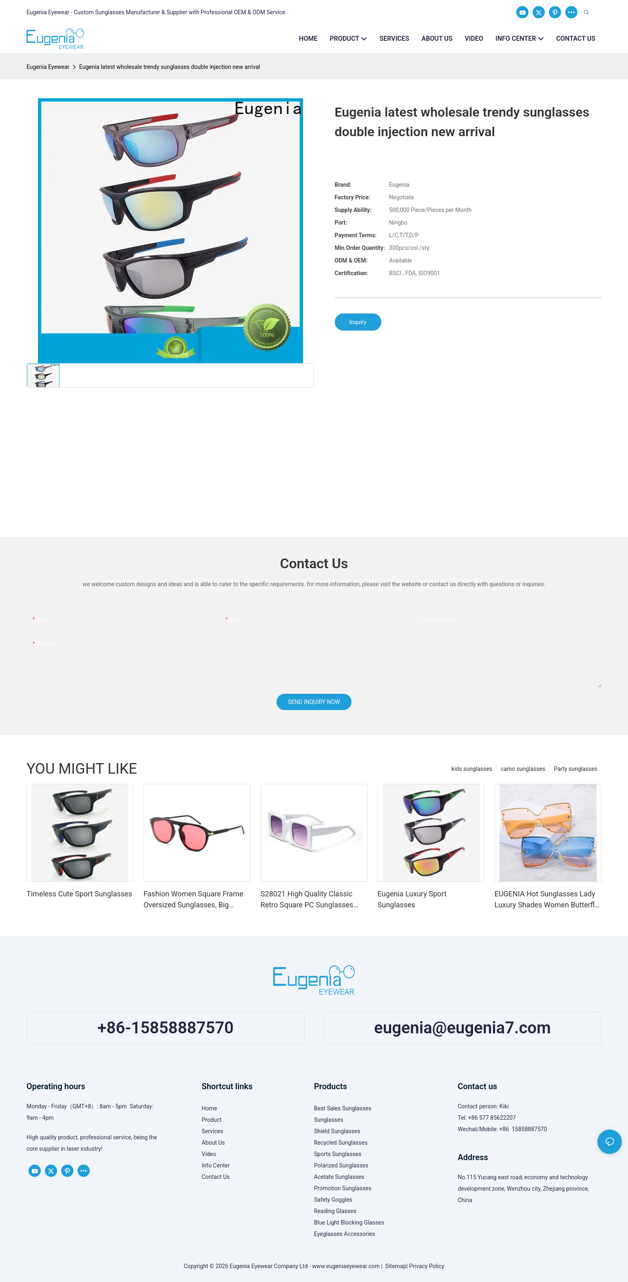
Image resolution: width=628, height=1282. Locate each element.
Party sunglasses (575, 769)
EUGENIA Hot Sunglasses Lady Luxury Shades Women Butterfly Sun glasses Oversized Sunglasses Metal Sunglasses (546, 899)
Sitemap (394, 1266)
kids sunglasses (471, 769)
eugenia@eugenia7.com (462, 1027)
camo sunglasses (523, 769)
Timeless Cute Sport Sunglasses (79, 893)
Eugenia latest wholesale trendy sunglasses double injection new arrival (169, 67)
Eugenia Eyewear (48, 67)
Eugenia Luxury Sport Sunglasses (412, 899)
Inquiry (358, 322)
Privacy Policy (426, 1266)
